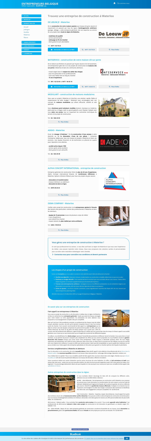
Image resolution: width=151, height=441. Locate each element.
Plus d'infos (115, 50)
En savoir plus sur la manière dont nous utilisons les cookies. (104, 438)
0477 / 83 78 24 (88, 50)
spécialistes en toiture (54, 366)
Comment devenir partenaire (80, 429)
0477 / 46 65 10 (88, 87)
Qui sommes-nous (123, 3)
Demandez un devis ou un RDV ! (63, 50)
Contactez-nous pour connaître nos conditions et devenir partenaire (80, 254)
